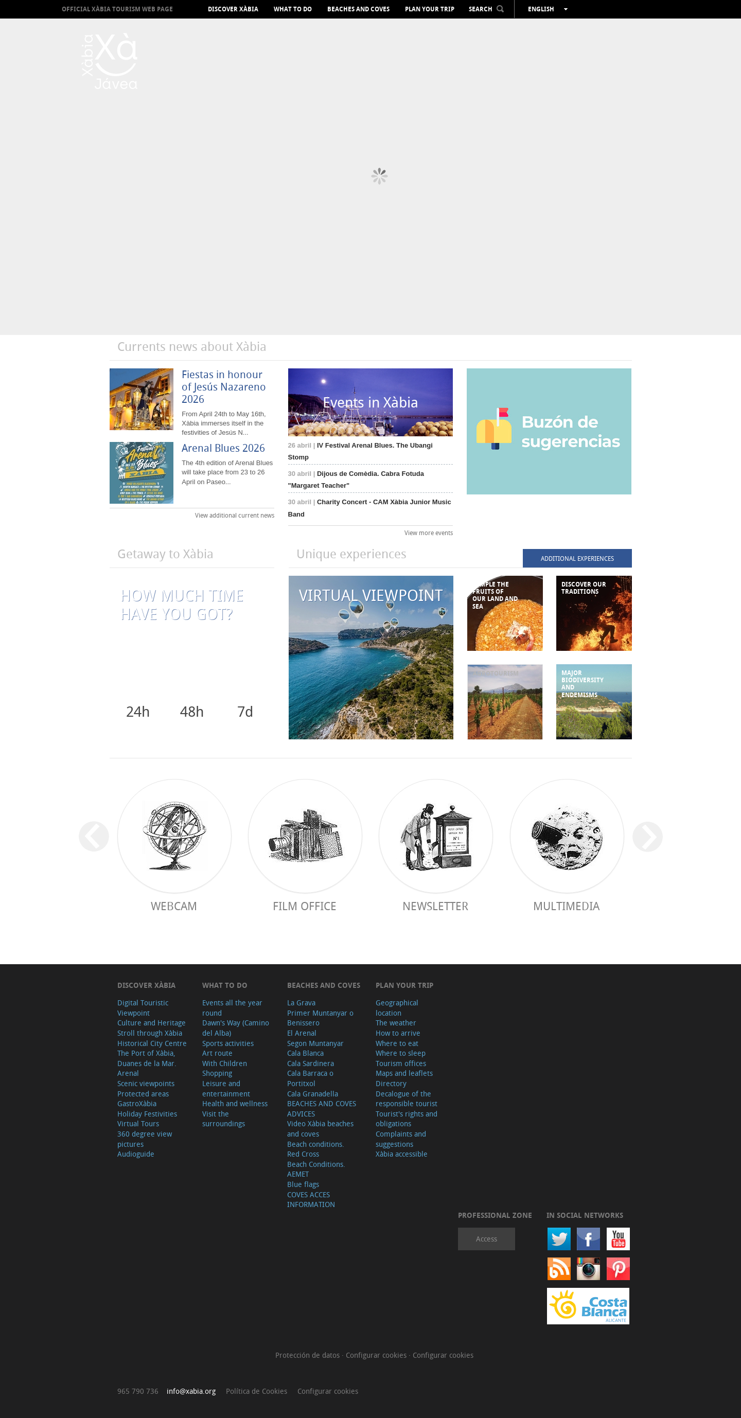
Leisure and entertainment (226, 1088)
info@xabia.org (191, 1391)
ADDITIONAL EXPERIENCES (577, 558)
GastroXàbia (136, 1103)
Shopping (217, 1073)
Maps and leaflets (404, 1073)
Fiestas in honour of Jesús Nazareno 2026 (224, 386)
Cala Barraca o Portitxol (310, 1078)
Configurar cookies (377, 1355)
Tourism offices (401, 1063)
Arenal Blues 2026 (223, 448)
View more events (428, 532)
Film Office (305, 905)
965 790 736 (137, 1391)
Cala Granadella (312, 1093)
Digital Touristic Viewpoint (142, 1008)
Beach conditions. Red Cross (315, 1149)
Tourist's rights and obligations (406, 1119)
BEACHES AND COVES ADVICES (321, 1108)
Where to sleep (401, 1053)
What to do (293, 9)
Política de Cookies (256, 1391)
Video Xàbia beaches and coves (320, 1129)
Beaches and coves (358, 9)
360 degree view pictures (144, 1139)
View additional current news (234, 515)
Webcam (174, 905)
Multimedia (566, 905)
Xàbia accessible (402, 1154)
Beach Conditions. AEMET (316, 1169)
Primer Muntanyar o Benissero (320, 1018)
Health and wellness (235, 1103)
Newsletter (435, 905)
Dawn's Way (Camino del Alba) (235, 1028)
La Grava (301, 1002)
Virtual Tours (138, 1123)
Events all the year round (232, 1008)
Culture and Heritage (151, 1022)
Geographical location (397, 1008)
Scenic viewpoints (145, 1083)
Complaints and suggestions (401, 1139)
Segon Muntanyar (315, 1043)
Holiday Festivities (147, 1114)
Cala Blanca (305, 1053)
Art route (217, 1053)
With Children (224, 1063)
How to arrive (398, 1033)
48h (192, 711)
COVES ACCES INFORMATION (311, 1200)
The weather (396, 1022)
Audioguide (135, 1154)
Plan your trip (429, 9)
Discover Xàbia (233, 9)
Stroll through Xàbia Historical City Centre (152, 1038)
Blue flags (303, 1184)
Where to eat (397, 1043)
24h (138, 711)
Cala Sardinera (310, 1063)
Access (486, 1239)
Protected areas (143, 1093)
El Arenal (301, 1033)
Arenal (128, 1073)
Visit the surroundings (223, 1119)
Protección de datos (308, 1355)
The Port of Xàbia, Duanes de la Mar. (147, 1058)
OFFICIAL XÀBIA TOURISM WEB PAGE (117, 9)
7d (245, 711)
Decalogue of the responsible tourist (406, 1099)
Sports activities (228, 1043)
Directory (391, 1083)
